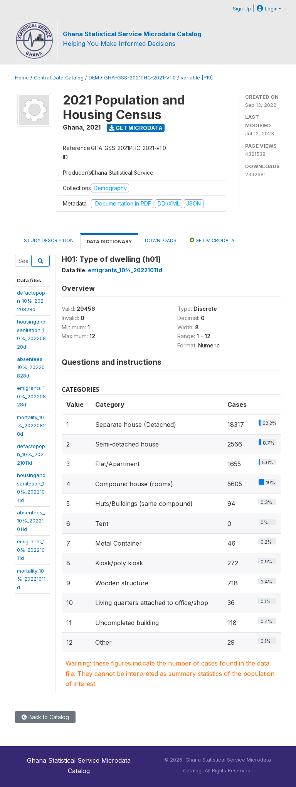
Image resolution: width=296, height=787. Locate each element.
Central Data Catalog (59, 78)
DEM (94, 78)
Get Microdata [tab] (212, 240)
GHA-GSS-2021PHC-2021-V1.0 (140, 78)
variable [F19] (197, 78)
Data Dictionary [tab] (109, 241)
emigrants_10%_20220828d (31, 396)
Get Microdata (136, 128)
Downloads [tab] (161, 240)
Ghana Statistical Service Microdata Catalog (132, 34)
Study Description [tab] (49, 240)
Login (267, 9)
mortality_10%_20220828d (31, 425)
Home (22, 78)
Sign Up (242, 9)
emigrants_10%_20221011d (31, 549)
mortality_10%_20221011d (31, 579)
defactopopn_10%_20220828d (31, 301)
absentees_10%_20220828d (31, 367)
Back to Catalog (45, 717)
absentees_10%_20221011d (31, 520)
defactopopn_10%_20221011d (31, 454)
